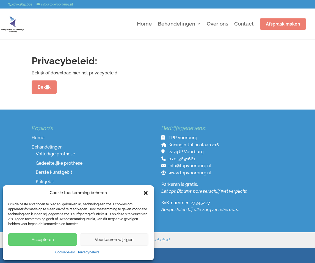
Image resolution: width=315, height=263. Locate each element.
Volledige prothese (55, 153)
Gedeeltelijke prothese (59, 163)
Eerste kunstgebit (54, 172)
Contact (244, 24)
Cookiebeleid (65, 252)
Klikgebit (45, 181)
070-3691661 (181, 158)
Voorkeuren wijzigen (114, 239)
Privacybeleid (88, 252)
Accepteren (43, 239)
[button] (145, 193)
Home (144, 24)
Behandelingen (176, 24)
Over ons (217, 24)
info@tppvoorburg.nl (189, 165)
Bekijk (44, 87)
